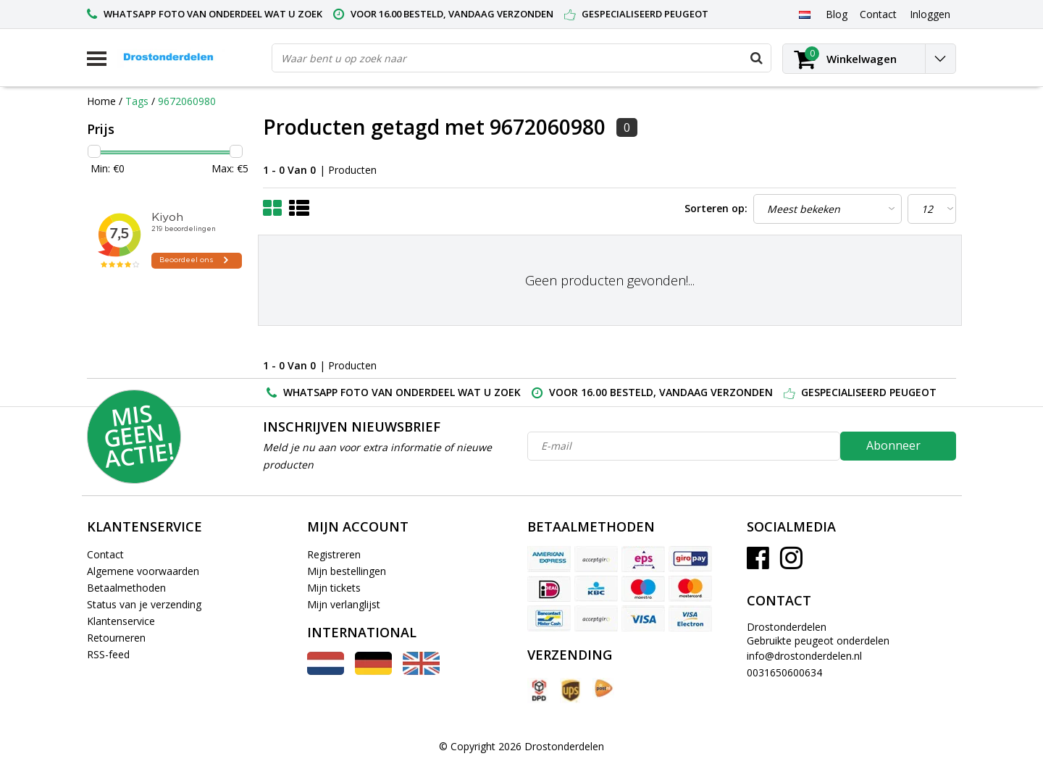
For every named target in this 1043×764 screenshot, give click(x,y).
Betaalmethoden (126, 588)
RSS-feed (108, 654)
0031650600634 (784, 672)
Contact (105, 554)
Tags (136, 101)
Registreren (334, 554)
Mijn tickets (334, 588)
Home (101, 101)
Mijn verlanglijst (343, 604)
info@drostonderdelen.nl (804, 656)
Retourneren (116, 638)
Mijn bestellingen (346, 571)
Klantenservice (121, 621)
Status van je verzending (144, 604)
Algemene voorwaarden (143, 571)
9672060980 (187, 101)
